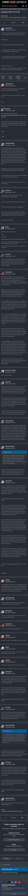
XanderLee (8, 190)
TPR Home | (3, 9)
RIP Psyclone (8, 611)
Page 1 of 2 (14, 22)
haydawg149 (5, 15)
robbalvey (7, 108)
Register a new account (14, 839)
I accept (14, 893)
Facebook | (14, 9)
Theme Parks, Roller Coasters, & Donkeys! (18, 17)
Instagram (23, 9)
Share (6, 859)
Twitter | (10, 9)
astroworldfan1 (9, 84)
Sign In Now (14, 849)
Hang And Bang (9, 420)
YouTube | (19, 9)
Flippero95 (8, 382)
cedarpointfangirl (9, 143)
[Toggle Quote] (3, 452)
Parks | (7, 9)
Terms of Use (5, 886)
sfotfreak (7, 580)
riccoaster (8, 254)
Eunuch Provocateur (10, 370)
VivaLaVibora (8, 272)
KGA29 (7, 227)
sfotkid (7, 647)
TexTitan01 (8, 762)
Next (23, 22)
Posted (10, 30)
